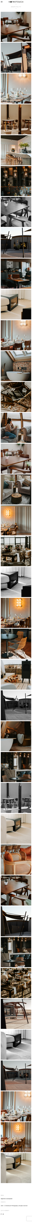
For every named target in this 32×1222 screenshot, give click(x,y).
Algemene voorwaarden (6, 1198)
